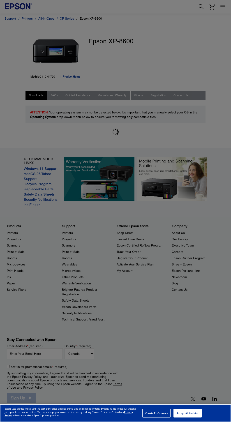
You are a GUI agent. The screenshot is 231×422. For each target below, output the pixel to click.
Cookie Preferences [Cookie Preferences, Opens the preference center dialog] (156, 413)
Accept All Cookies (188, 413)
